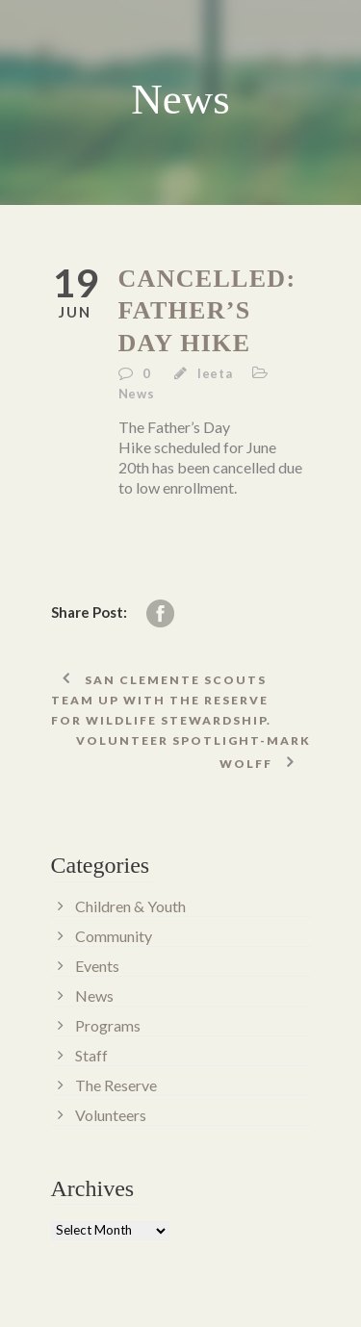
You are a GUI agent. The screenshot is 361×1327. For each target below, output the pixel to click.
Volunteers (110, 1115)
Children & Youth (130, 906)
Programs (108, 1025)
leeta (215, 373)
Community (113, 936)
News (136, 393)
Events (97, 966)
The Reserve (116, 1085)
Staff (91, 1055)
